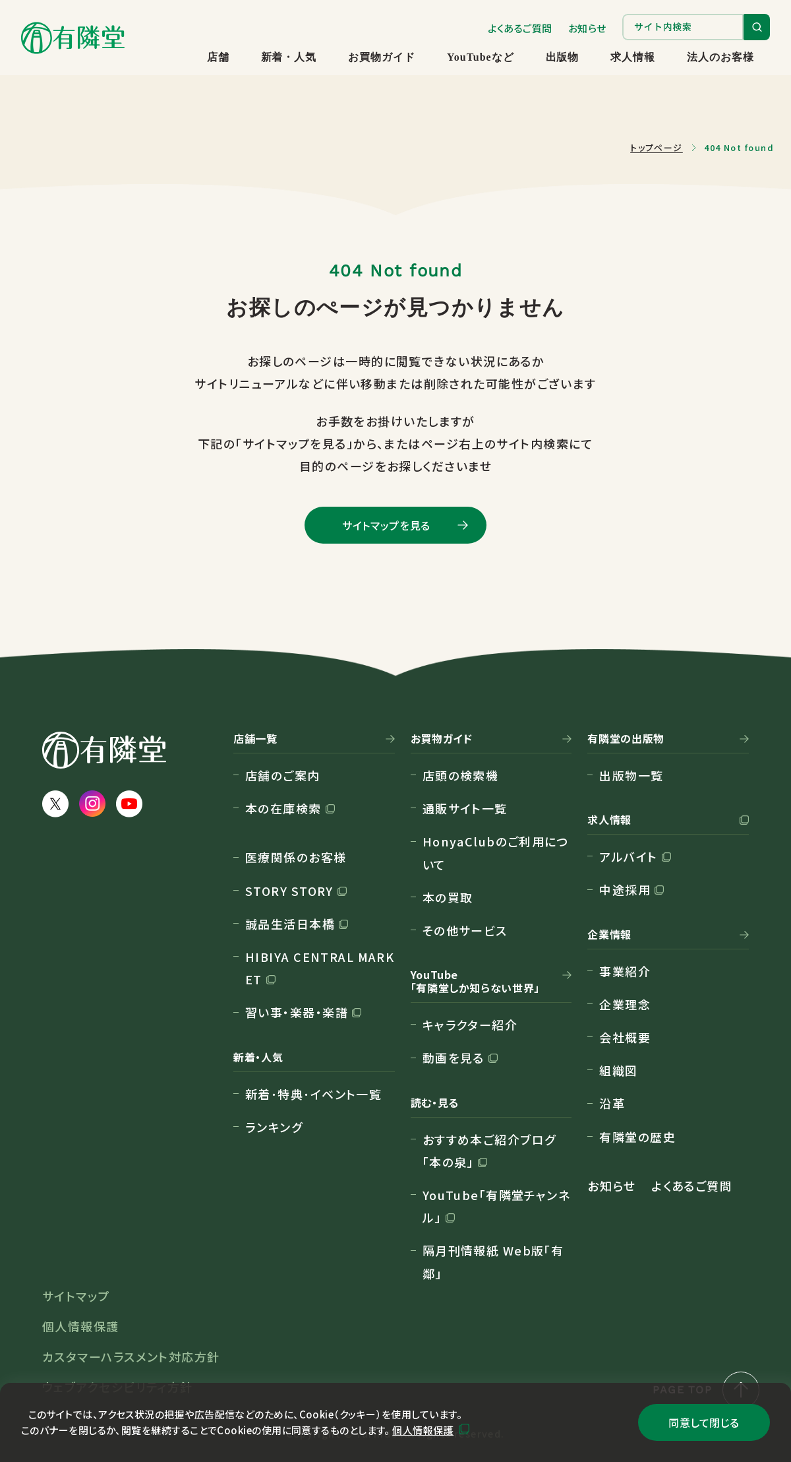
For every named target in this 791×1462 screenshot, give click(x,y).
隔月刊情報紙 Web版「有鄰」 (493, 1261)
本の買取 (448, 897)
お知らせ (587, 28)
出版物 (562, 57)
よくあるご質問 (520, 28)
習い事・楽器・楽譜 (296, 1012)
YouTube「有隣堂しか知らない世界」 (475, 982)
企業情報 (609, 935)
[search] (683, 27)
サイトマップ (76, 1295)
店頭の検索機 (461, 775)
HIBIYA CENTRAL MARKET (319, 968)
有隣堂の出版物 (625, 739)
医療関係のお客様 (296, 857)
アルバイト (628, 856)
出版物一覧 (631, 775)
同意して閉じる (703, 1422)
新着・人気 (289, 57)
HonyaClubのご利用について (496, 852)
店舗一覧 (255, 739)
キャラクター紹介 (470, 1024)
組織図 (618, 1070)
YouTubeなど (480, 57)
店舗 (218, 57)
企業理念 (625, 1004)
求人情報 (632, 57)
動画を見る (453, 1057)
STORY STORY (289, 890)
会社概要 (625, 1037)
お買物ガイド (381, 57)
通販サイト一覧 (465, 808)
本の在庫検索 (283, 808)
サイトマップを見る (386, 525)
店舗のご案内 (282, 775)
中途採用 (625, 889)
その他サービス (465, 930)
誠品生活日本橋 (290, 923)
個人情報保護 (423, 1430)
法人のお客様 (720, 57)
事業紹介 (625, 971)
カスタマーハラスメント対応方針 (131, 1356)
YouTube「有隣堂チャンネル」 (497, 1206)
